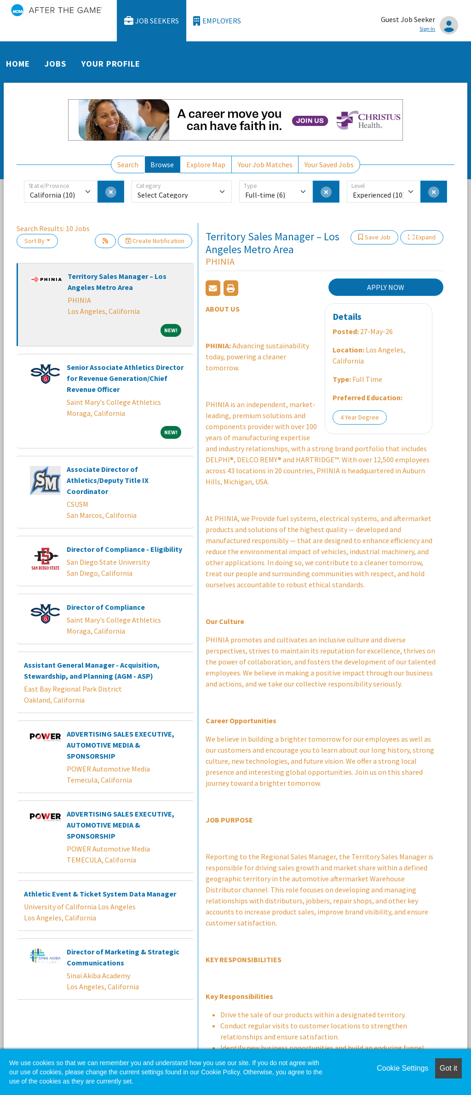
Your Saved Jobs (329, 164)
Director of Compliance (106, 607)
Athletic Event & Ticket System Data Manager (100, 893)
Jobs (55, 63)
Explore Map (205, 164)
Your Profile (110, 63)
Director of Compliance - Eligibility (124, 549)
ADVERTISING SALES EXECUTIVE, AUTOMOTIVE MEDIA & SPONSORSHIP (120, 744)
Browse (162, 164)
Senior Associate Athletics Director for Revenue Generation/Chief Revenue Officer (125, 378)
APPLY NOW (385, 287)
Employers (217, 21)
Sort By (34, 241)
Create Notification (155, 241)
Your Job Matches (265, 164)
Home (18, 63)
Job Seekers (151, 21)
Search (127, 164)
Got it (448, 1068)
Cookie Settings (402, 1068)
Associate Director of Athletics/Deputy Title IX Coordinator (108, 480)
